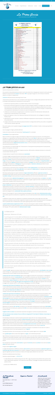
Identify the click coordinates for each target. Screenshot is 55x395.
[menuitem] (17, 6)
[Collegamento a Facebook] (51, 1)
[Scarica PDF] (27, 367)
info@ (6, 383)
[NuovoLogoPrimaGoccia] (12, 6)
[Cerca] (51, 6)
